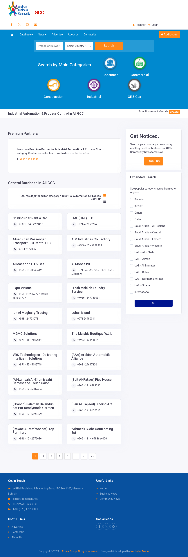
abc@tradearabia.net (23, 498)
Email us (153, 161)
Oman (138, 212)
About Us (73, 34)
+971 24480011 (86, 318)
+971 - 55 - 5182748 (30, 364)
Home (101, 488)
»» (92, 456)
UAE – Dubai (142, 272)
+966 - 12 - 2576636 (30, 438)
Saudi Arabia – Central (148, 232)
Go (153, 303)
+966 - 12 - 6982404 (30, 389)
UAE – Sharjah (143, 285)
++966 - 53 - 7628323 (89, 245)
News (42, 35)
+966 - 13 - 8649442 (30, 270)
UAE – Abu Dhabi (144, 252)
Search (109, 46)
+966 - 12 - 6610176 (88, 410)
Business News (106, 493)
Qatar (138, 219)
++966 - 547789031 (88, 297)
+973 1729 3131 (28, 159)
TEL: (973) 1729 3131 (22, 503)
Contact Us (90, 34)
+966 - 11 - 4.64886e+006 (92, 438)
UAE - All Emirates (145, 265)
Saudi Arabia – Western (148, 245)
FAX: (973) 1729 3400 (23, 509)
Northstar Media (139, 551)
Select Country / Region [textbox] (80, 45)
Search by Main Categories (64, 64)
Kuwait (138, 206)
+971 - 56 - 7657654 (30, 339)
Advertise (57, 34)
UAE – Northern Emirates (149, 278)
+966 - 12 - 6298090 (88, 385)
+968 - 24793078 (28, 318)
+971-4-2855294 (87, 224)
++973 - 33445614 (87, 339)
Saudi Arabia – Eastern (148, 239)
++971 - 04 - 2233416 (30, 224)
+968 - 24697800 (87, 364)
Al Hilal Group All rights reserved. (80, 551)
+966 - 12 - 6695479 (30, 413)
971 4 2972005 (27, 249)
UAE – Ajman (142, 258)
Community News (108, 498)
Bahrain (139, 199)
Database (26, 35)
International (142, 292)
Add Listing (169, 34)
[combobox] (79, 46)
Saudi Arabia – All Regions (150, 225)
